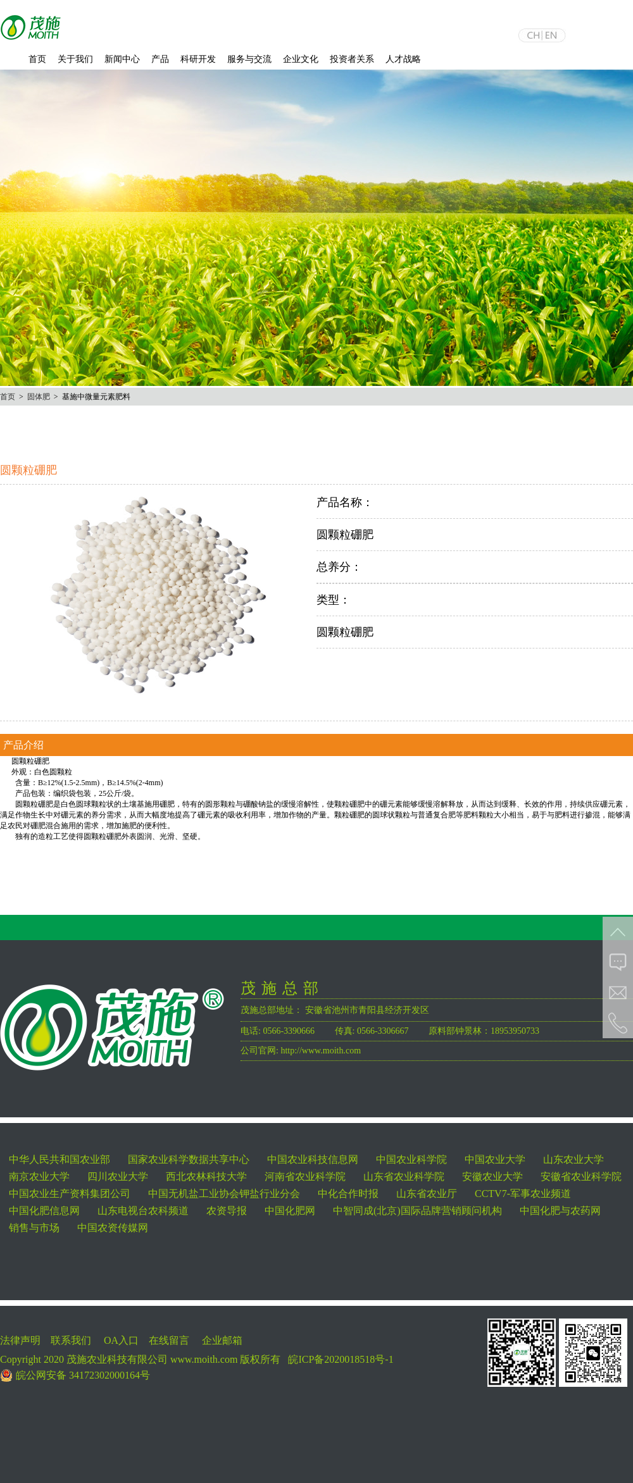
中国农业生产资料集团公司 (69, 1193)
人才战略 (403, 59)
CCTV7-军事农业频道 (523, 1193)
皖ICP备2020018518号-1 (340, 1359)
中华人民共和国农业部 (59, 1159)
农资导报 (226, 1210)
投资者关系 (352, 59)
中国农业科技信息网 (312, 1159)
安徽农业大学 (492, 1176)
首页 (37, 59)
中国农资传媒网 (112, 1227)
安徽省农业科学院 (581, 1176)
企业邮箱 (222, 1340)
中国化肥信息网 (44, 1210)
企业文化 (300, 59)
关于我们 (75, 59)
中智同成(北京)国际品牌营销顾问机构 (417, 1210)
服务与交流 (249, 59)
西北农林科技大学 (206, 1176)
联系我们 (71, 1340)
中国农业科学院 (411, 1159)
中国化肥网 (290, 1210)
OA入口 (121, 1340)
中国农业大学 (495, 1159)
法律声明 (20, 1340)
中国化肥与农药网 (560, 1210)
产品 (160, 59)
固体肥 (38, 396)
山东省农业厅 (426, 1193)
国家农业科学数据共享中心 (188, 1159)
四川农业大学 (117, 1176)
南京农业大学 (39, 1176)
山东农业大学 (573, 1159)
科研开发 (198, 59)
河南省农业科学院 (305, 1176)
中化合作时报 (348, 1193)
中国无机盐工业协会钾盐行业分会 (224, 1193)
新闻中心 (122, 59)
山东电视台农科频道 (143, 1210)
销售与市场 (34, 1227)
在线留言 (169, 1340)
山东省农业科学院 (403, 1176)
